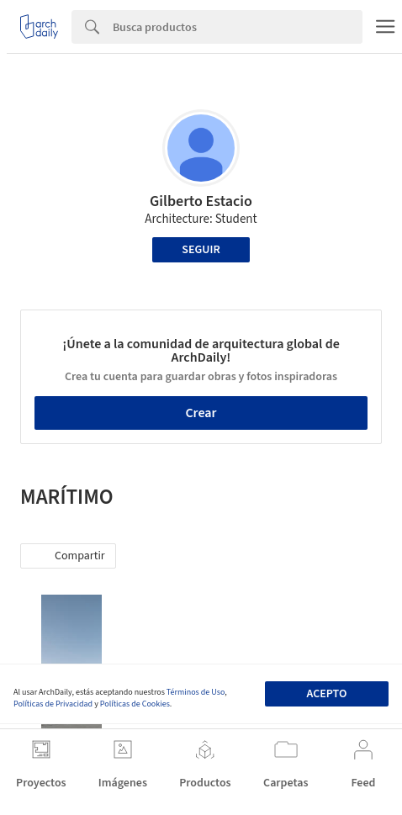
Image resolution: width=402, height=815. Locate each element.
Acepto (326, 693)
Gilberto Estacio (201, 201)
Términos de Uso (196, 692)
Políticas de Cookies (135, 704)
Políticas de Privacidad (53, 704)
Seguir (201, 249)
